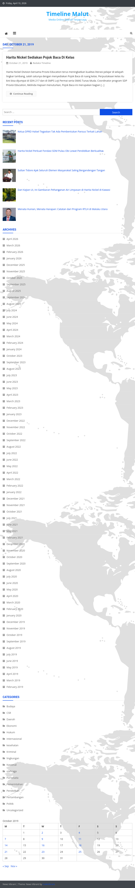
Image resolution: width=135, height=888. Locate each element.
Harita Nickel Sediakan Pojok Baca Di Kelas (40, 57)
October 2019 (14, 635)
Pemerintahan (15, 784)
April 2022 (12, 472)
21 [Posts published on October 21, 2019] (6, 851)
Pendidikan (13, 790)
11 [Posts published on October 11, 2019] (80, 839)
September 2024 (16, 297)
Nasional (12, 764)
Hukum (11, 732)
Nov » (14, 866)
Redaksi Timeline (42, 63)
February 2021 (15, 537)
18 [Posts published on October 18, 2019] (80, 845)
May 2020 (12, 589)
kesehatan (12, 745)
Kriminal (11, 751)
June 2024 (12, 316)
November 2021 (16, 505)
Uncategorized (15, 810)
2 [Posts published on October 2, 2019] (42, 832)
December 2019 (16, 622)
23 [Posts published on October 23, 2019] (43, 851)
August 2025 (14, 290)
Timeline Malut (67, 14)
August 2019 (14, 648)
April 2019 (12, 674)
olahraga (12, 771)
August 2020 (14, 570)
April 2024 (12, 329)
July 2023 (12, 375)
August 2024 (14, 303)
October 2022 (14, 433)
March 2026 (13, 245)
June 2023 (12, 381)
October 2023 (14, 355)
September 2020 (16, 563)
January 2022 (14, 492)
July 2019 (12, 654)
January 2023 (14, 414)
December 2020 (16, 544)
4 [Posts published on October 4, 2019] (79, 832)
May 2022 (12, 466)
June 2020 (12, 583)
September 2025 (16, 284)
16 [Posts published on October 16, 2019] (43, 845)
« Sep (6, 866)
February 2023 (15, 407)
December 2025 (16, 265)
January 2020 (14, 615)
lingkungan (13, 758)
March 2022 (13, 479)
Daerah (11, 719)
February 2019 (15, 687)
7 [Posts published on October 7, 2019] (5, 839)
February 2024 (15, 342)
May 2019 (12, 667)
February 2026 (15, 252)
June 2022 (12, 459)
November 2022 (16, 427)
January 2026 (14, 258)
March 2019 (13, 680)
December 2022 (16, 420)
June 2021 (12, 524)
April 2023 (12, 394)
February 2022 (15, 485)
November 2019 (16, 628)
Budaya (11, 706)
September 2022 (16, 440)
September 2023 (16, 362)
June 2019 (12, 661)
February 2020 (15, 609)
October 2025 (14, 278)
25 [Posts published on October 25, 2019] (80, 851)
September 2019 (16, 641)
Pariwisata (12, 777)
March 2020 (13, 602)
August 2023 (14, 368)
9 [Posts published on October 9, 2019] (42, 839)
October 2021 (14, 511)
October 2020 (14, 557)
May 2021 (12, 531)
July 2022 (12, 453)
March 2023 (13, 401)
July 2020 (12, 576)
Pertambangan (15, 797)
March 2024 (13, 336)
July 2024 (12, 310)
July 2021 (12, 518)
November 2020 (16, 550)
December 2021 (16, 498)
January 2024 (14, 349)
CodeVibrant (49, 884)
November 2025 (16, 271)
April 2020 (12, 596)
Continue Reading (21, 93)
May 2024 (12, 323)
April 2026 (12, 239)
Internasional (14, 738)
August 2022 (14, 446)
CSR (9, 712)
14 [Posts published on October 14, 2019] (6, 845)
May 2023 (12, 388)
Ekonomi (12, 725)
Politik (10, 803)
